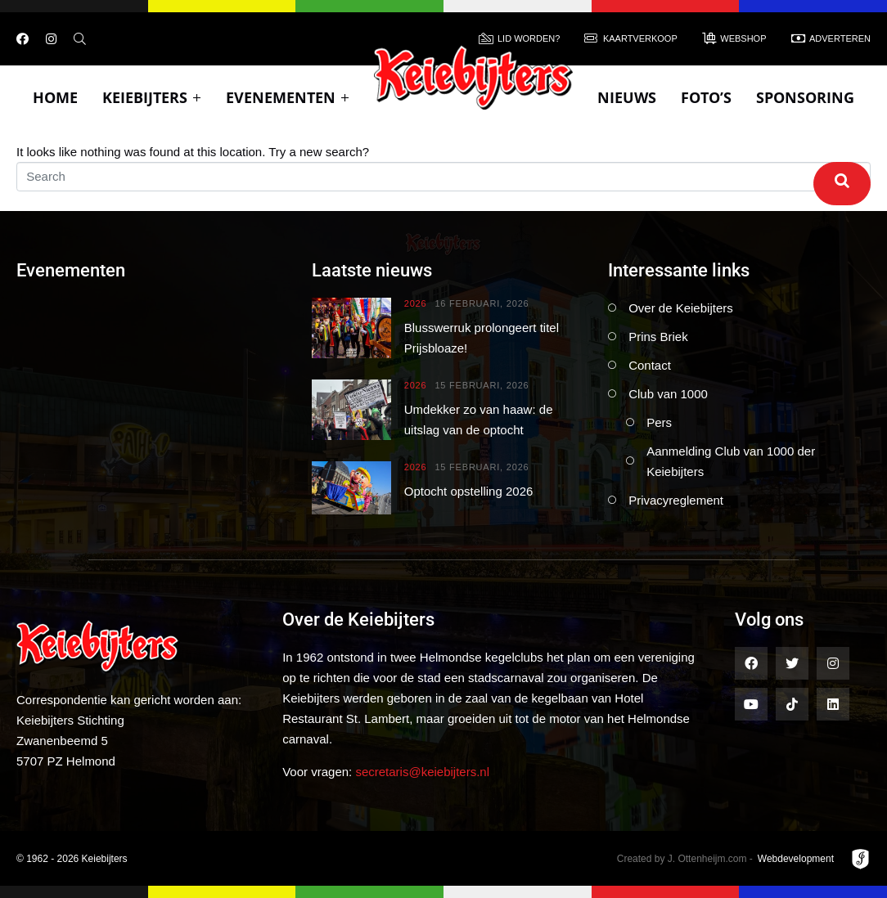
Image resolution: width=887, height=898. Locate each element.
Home (55, 97)
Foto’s (706, 97)
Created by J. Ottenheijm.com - (685, 858)
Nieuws (626, 97)
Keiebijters (151, 97)
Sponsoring (805, 97)
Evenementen (287, 97)
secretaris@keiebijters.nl (422, 772)
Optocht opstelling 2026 (469, 491)
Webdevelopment (796, 858)
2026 (415, 303)
